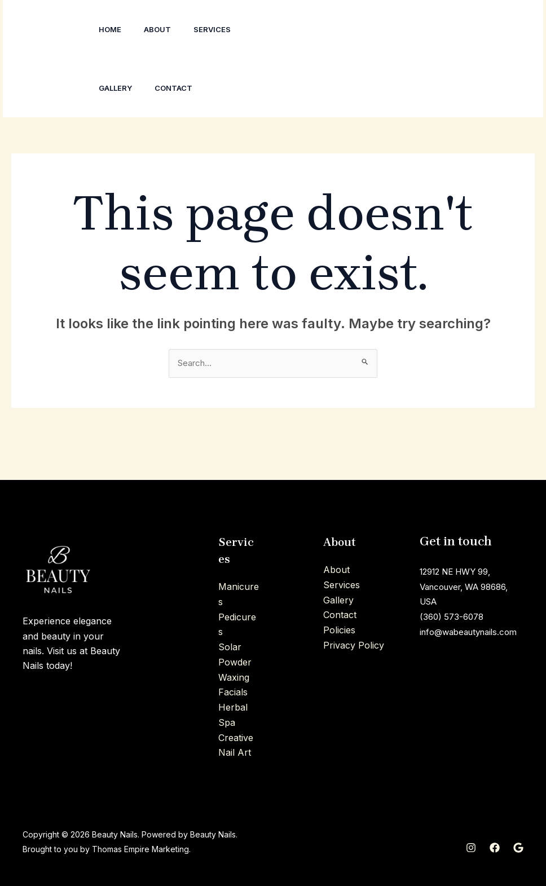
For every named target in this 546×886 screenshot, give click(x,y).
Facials (233, 692)
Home (112, 29)
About (164, 29)
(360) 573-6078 (454, 617)
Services (223, 29)
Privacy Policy (353, 645)
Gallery (117, 87)
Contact (180, 87)
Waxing (233, 676)
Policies (339, 630)
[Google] (416, 74)
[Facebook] (416, 59)
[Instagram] (410, 44)
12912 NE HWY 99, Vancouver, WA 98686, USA (470, 587)
